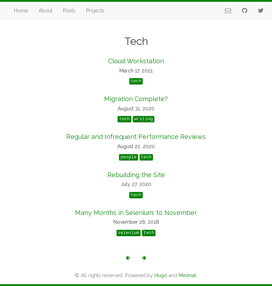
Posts (69, 10)
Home (21, 10)
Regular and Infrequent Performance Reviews (136, 136)
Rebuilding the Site (136, 175)
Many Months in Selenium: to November (136, 212)
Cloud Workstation (136, 61)
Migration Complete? (136, 99)
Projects (95, 10)
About (45, 10)
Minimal (187, 275)
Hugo (160, 275)
